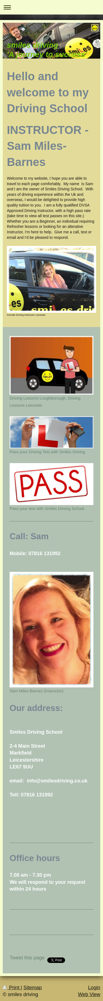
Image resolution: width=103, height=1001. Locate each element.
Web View (89, 994)
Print (12, 987)
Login (94, 987)
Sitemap (32, 987)
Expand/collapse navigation (51, 7)
